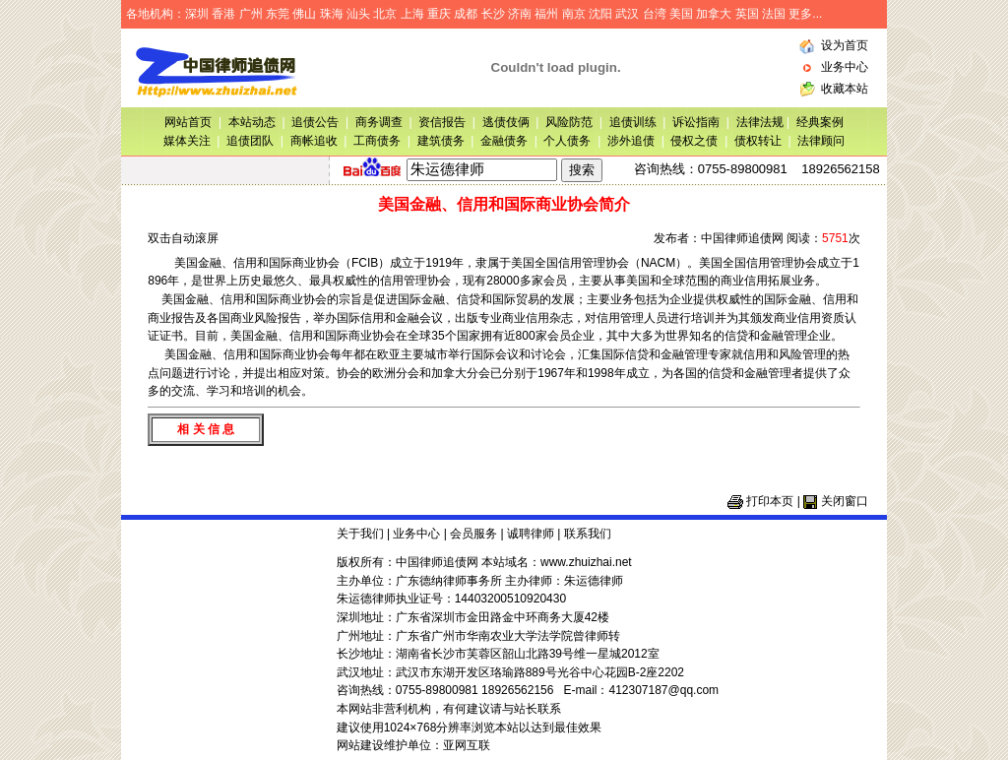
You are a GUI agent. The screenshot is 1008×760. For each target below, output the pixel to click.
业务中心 (844, 67)
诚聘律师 (530, 533)
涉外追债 (631, 141)
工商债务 (377, 141)
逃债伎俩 (506, 122)
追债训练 (633, 122)
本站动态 (252, 122)
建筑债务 (441, 141)
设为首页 (844, 45)
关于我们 (360, 533)
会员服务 (473, 533)
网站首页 (188, 122)
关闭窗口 (844, 501)
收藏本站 (844, 88)
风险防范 (569, 122)
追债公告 (315, 122)
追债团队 (250, 141)
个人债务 (567, 141)
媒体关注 (187, 141)
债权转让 (758, 141)
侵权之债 (694, 141)
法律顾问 (821, 141)
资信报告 (442, 122)
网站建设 (360, 745)
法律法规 (761, 122)
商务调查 (379, 122)
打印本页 (769, 501)
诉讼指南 (696, 122)
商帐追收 (314, 141)
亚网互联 (466, 745)
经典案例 (820, 122)
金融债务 (504, 141)
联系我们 (587, 533)
